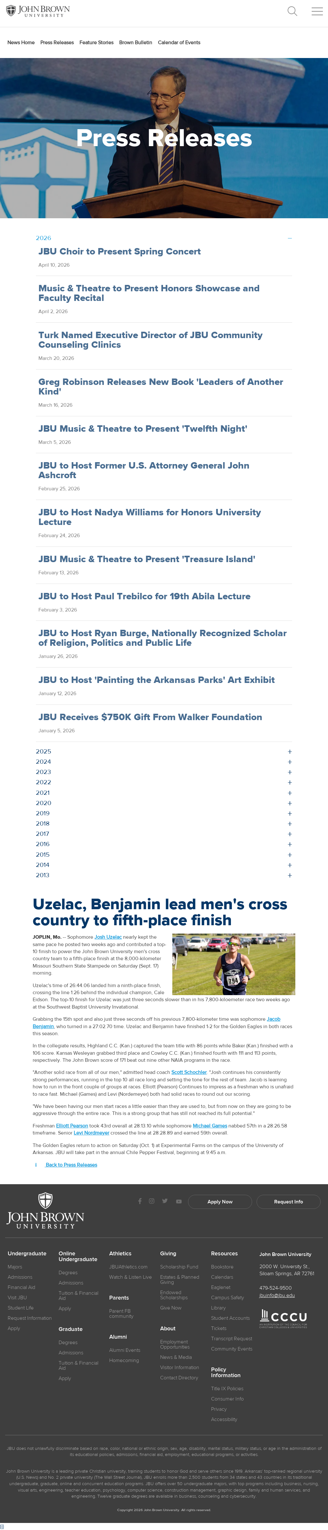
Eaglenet (220, 1287)
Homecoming (124, 1360)
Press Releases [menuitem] (57, 42)
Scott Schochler (189, 1072)
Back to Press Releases (66, 1165)
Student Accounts (230, 1318)
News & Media (176, 1357)
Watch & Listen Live (130, 1277)
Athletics (120, 1254)
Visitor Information (179, 1367)
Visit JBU (17, 1297)
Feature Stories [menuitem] (96, 42)
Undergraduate (27, 1254)
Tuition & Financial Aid (78, 1296)
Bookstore (222, 1266)
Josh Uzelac (108, 937)
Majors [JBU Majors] (15, 1266)
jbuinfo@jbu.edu (277, 1295)
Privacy (219, 1409)
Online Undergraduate (78, 1256)
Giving (168, 1254)
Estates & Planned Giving (179, 1280)
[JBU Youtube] (179, 1202)
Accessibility (224, 1419)
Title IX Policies (227, 1388)
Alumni (118, 1337)
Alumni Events (124, 1350)
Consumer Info (227, 1398)
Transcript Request (231, 1338)
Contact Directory (179, 1377)
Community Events (231, 1348)
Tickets (218, 1328)
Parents (119, 1298)
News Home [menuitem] (21, 42)
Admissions (71, 1282)
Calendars (222, 1277)
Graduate (71, 1329)
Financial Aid (21, 1287)
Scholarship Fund (179, 1266)
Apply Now (220, 1202)
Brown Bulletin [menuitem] (135, 42)
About (168, 1329)
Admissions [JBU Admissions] (20, 1277)
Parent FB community (121, 1314)
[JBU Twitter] (165, 1201)
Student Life (21, 1307)
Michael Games (210, 1126)
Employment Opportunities (175, 1344)
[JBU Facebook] (140, 1202)
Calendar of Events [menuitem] (179, 42)
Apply (14, 1328)
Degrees (68, 1272)
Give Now (171, 1307)
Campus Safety (227, 1297)
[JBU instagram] (151, 1202)
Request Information (30, 1318)
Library (218, 1307)
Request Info (288, 1202)
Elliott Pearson (72, 1126)
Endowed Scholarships (174, 1295)
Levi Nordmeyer (91, 1133)
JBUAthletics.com (128, 1266)
